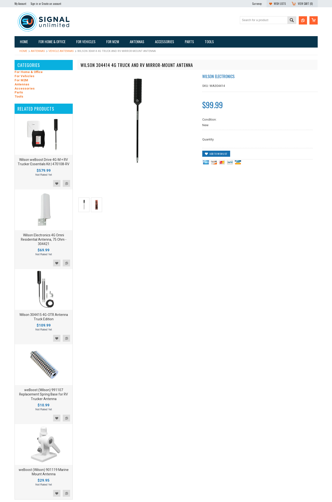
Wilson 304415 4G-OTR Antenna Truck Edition (43, 317)
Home (23, 51)
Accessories (25, 89)
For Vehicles (24, 76)
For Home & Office (29, 72)
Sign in (34, 4)
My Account (20, 4)
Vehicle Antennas (61, 51)
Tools (19, 97)
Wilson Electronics (218, 76)
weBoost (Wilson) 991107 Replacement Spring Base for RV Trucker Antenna (43, 394)
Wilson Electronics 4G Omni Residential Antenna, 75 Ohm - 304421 (43, 240)
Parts (19, 93)
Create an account (51, 4)
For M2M (21, 80)
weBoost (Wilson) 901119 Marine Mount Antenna (44, 472)
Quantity (208, 139)
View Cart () (305, 4)
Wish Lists (280, 4)
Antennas (38, 51)
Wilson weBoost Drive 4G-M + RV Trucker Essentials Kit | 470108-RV (43, 162)
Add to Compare (66, 183)
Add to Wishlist (56, 183)
